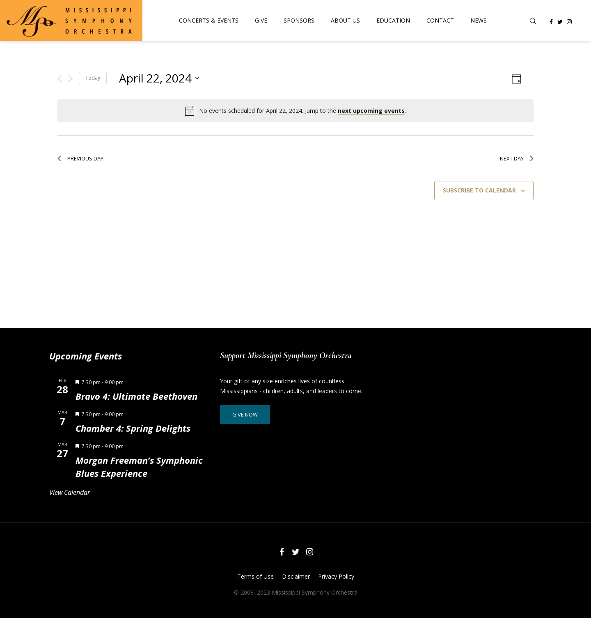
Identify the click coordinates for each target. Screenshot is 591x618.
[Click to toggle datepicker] (159, 78)
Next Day (517, 158)
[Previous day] (59, 78)
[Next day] (70, 78)
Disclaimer (296, 576)
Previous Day (80, 158)
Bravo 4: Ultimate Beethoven (136, 396)
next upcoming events (371, 110)
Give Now (245, 414)
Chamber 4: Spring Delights (133, 428)
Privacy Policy (336, 576)
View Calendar (69, 492)
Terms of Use (255, 576)
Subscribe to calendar (479, 190)
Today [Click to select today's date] (92, 77)
